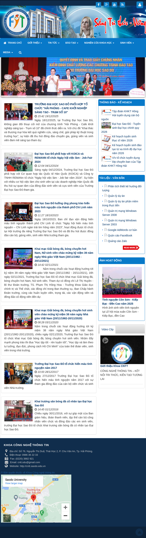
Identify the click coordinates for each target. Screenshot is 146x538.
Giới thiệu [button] (35, 44)
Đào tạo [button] (71, 44)
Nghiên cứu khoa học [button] (99, 44)
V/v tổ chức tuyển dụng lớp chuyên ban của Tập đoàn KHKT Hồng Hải (121, 161)
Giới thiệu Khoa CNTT (114, 365)
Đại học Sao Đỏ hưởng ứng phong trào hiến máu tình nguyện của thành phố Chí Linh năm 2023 (63, 207)
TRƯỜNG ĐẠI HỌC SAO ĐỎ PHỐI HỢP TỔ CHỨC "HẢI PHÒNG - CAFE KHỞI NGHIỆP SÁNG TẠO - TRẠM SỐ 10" (61, 108)
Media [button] (8, 53)
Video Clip (108, 329)
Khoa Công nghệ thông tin (40, 472)
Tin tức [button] (54, 44)
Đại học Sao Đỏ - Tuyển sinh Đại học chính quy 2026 (121, 127)
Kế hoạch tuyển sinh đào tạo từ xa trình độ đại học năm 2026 (127, 149)
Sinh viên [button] (127, 44)
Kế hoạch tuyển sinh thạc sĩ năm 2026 (124, 138)
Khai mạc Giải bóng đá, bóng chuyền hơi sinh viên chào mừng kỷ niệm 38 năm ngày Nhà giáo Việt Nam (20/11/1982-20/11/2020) (63, 314)
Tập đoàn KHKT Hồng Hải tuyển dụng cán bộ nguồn (120, 115)
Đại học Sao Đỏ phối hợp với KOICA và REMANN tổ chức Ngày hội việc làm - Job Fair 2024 (63, 157)
